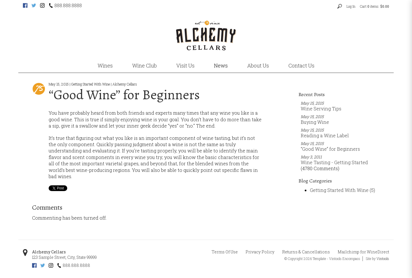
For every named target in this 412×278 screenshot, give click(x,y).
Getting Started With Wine (342, 190)
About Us (258, 65)
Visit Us (185, 65)
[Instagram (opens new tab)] (42, 6)
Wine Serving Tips (321, 109)
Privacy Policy (259, 252)
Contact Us (301, 65)
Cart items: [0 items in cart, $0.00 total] (374, 6)
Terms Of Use (225, 252)
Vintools (383, 258)
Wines (105, 65)
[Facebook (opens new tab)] (25, 6)
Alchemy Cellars (49, 252)
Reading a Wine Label (325, 135)
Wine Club (144, 65)
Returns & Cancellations (306, 252)
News (221, 65)
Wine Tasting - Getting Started (334, 162)
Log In (350, 6)
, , (64, 257)
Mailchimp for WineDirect (363, 252)
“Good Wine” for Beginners (330, 149)
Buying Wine (315, 122)
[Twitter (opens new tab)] (33, 6)
